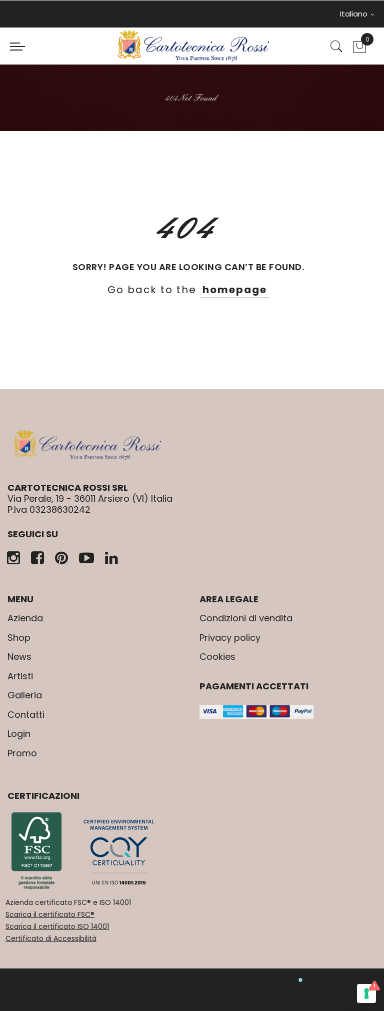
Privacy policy (230, 637)
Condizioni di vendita (246, 618)
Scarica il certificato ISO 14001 (57, 926)
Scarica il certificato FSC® (50, 914)
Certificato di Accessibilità (51, 938)
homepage (234, 290)
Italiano (357, 14)
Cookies (218, 656)
